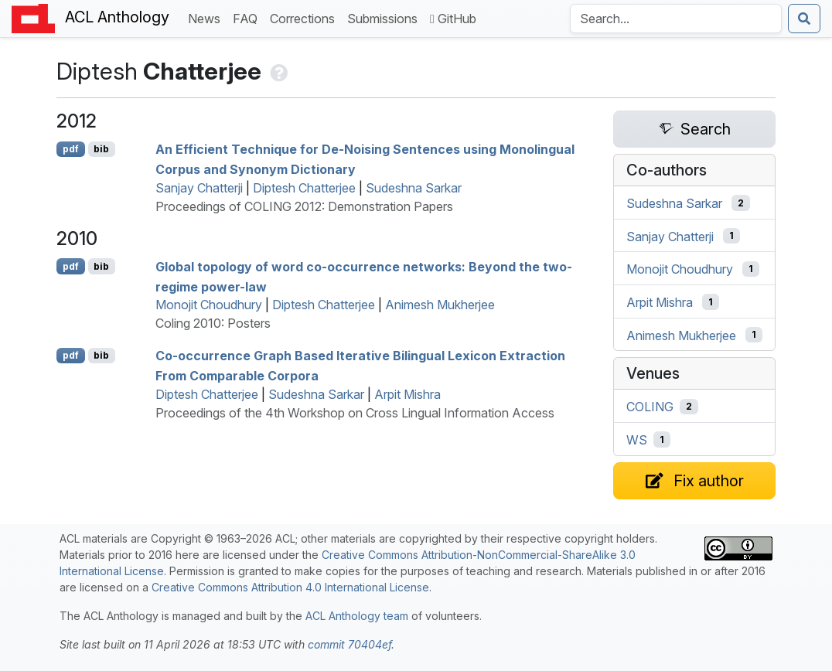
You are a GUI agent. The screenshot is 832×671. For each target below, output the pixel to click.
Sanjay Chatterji (199, 188)
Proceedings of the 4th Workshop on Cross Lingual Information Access (354, 413)
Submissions (385, 17)
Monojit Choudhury (208, 304)
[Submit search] (804, 18)
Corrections (305, 17)
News (207, 17)
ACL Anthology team (356, 615)
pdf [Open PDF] (71, 149)
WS (636, 440)
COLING (649, 406)
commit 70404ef (349, 644)
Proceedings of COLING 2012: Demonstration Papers (304, 206)
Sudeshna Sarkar (414, 188)
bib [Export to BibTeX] (101, 149)
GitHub (453, 18)
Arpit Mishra (407, 394)
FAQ (248, 17)
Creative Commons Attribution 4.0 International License (290, 587)
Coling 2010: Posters (213, 323)
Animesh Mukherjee (440, 304)
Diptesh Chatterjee (304, 188)
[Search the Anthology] (676, 18)
